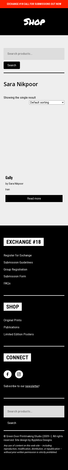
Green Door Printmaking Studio (24, 436)
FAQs (7, 283)
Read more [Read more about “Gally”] (34, 198)
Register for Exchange (18, 255)
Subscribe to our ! (22, 386)
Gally (9, 177)
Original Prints (13, 320)
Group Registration (15, 269)
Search (11, 65)
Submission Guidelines (18, 262)
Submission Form (15, 276)
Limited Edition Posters (19, 334)
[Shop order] (46, 102)
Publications (11, 327)
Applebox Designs (41, 440)
